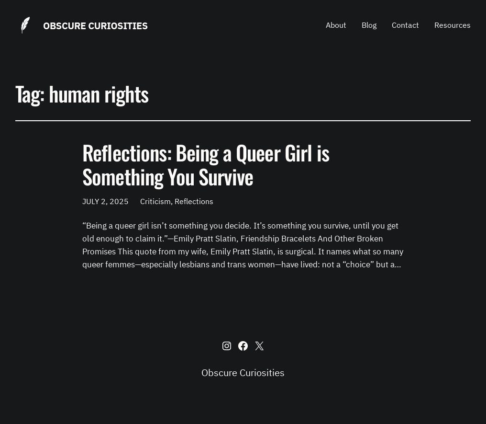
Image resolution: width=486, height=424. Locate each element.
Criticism (155, 201)
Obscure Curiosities (95, 25)
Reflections (194, 201)
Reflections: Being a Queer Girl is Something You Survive (205, 164)
